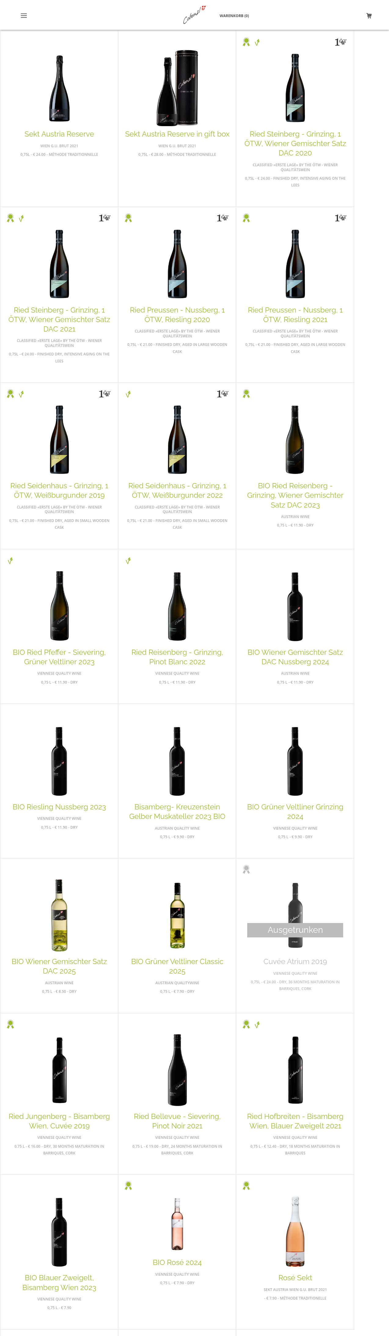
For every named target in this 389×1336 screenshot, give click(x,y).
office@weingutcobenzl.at (304, 1295)
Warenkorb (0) (348, 16)
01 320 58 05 (309, 1281)
